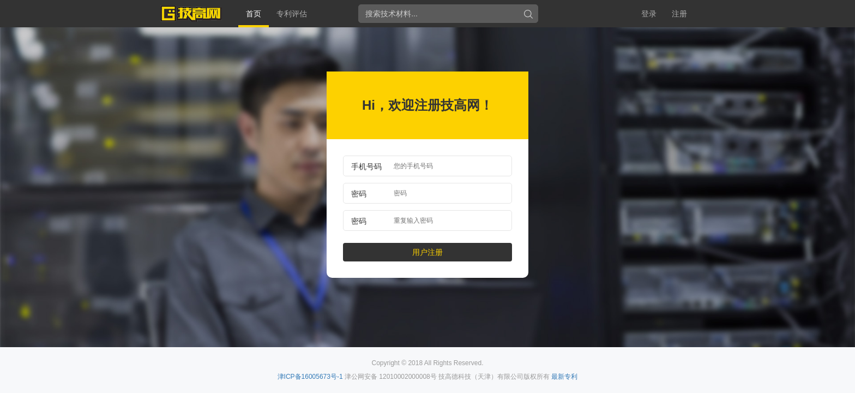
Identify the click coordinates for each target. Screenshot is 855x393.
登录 (649, 13)
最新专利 (564, 376)
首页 (253, 13)
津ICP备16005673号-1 (310, 376)
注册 (679, 13)
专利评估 (291, 13)
